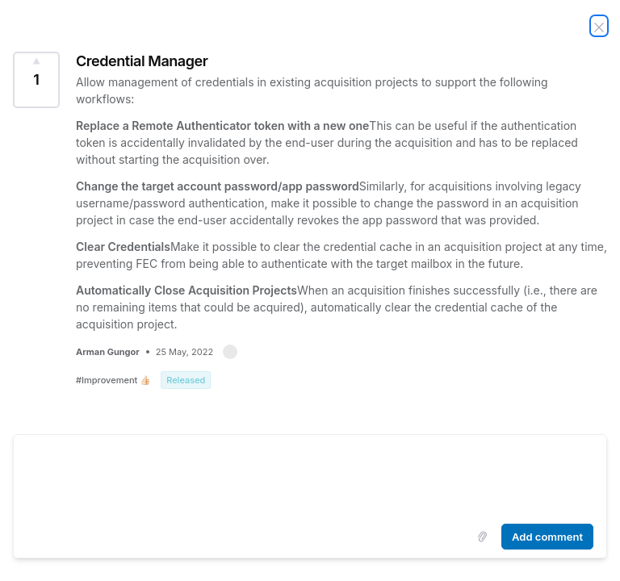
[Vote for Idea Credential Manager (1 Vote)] (36, 80)
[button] (230, 352)
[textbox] (310, 476)
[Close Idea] (599, 26)
